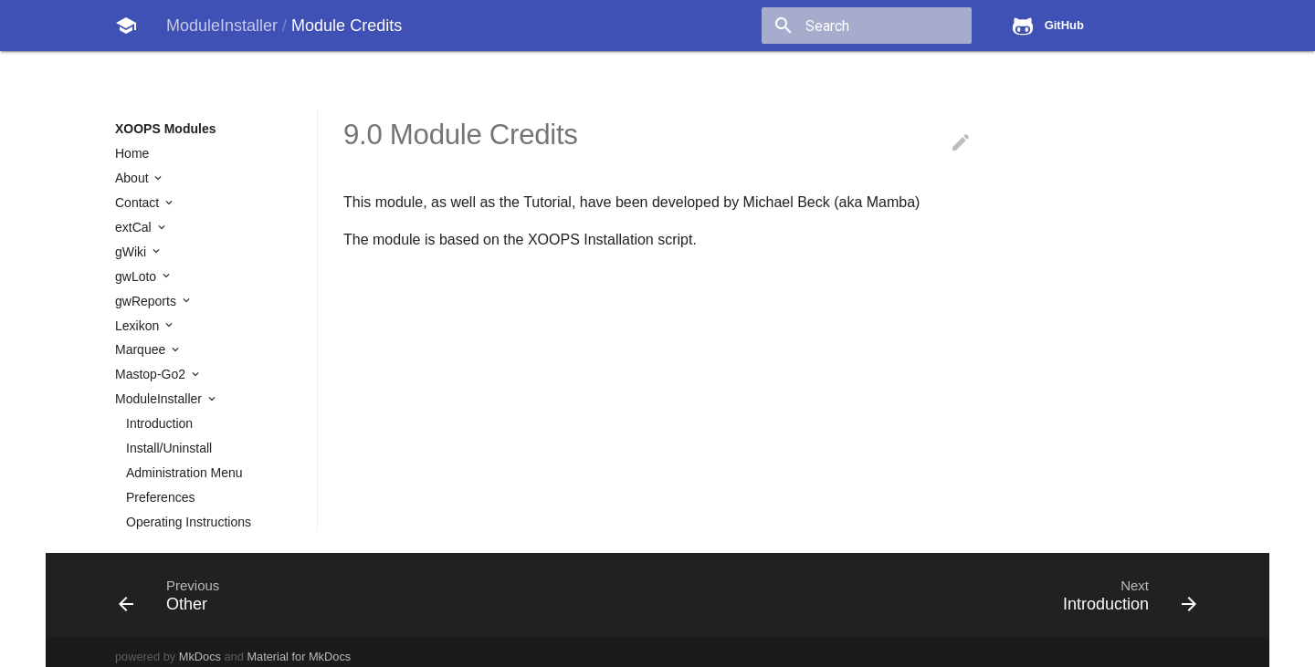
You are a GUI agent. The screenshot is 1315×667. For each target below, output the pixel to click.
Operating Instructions (188, 522)
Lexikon (139, 325)
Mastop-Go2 (152, 374)
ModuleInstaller (160, 398)
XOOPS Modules (165, 128)
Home (132, 153)
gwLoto (137, 276)
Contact (139, 202)
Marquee (142, 349)
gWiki (132, 252)
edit (961, 142)
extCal (135, 227)
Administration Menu (184, 472)
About (133, 178)
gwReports (147, 301)
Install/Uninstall (169, 448)
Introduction (159, 423)
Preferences (160, 497)
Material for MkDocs (299, 656)
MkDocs (200, 656)
